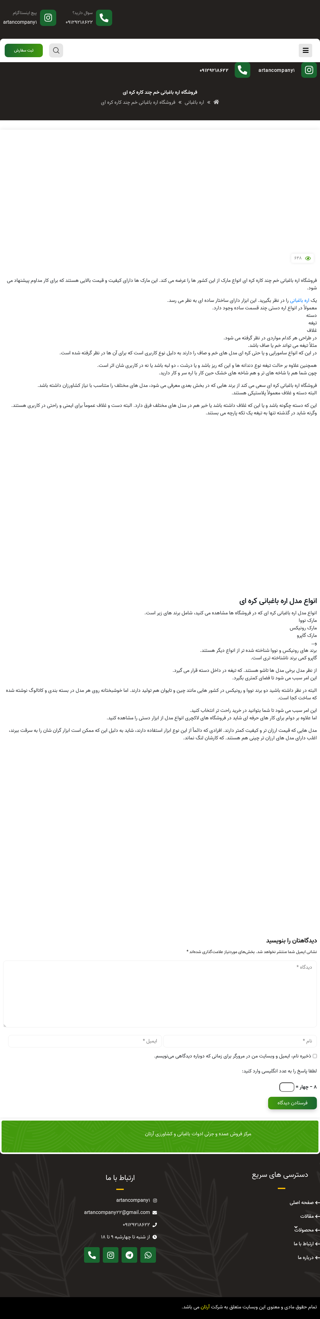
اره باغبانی (299, 301)
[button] (24, 50)
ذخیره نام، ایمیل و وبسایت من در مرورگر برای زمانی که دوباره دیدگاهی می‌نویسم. (232, 1056)
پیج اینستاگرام (25, 13)
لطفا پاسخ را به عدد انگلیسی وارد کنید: (279, 1071)
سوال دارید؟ (82, 13)
